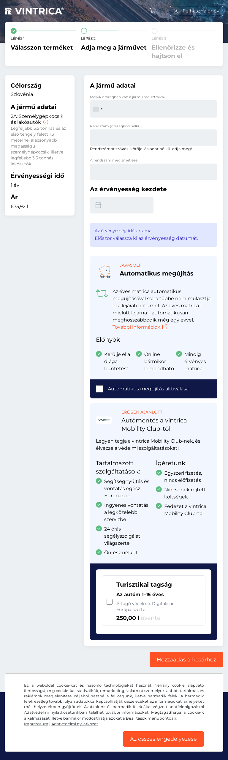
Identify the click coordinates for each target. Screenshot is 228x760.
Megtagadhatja (166, 712)
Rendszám (116, 126)
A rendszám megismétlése (113, 160)
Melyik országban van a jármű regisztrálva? (128, 97)
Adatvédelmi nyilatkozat (74, 724)
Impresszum (36, 724)
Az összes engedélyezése (163, 739)
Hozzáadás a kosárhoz (186, 659)
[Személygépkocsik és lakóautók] (45, 122)
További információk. (140, 327)
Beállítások (136, 718)
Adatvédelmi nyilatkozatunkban (55, 712)
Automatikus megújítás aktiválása (148, 389)
